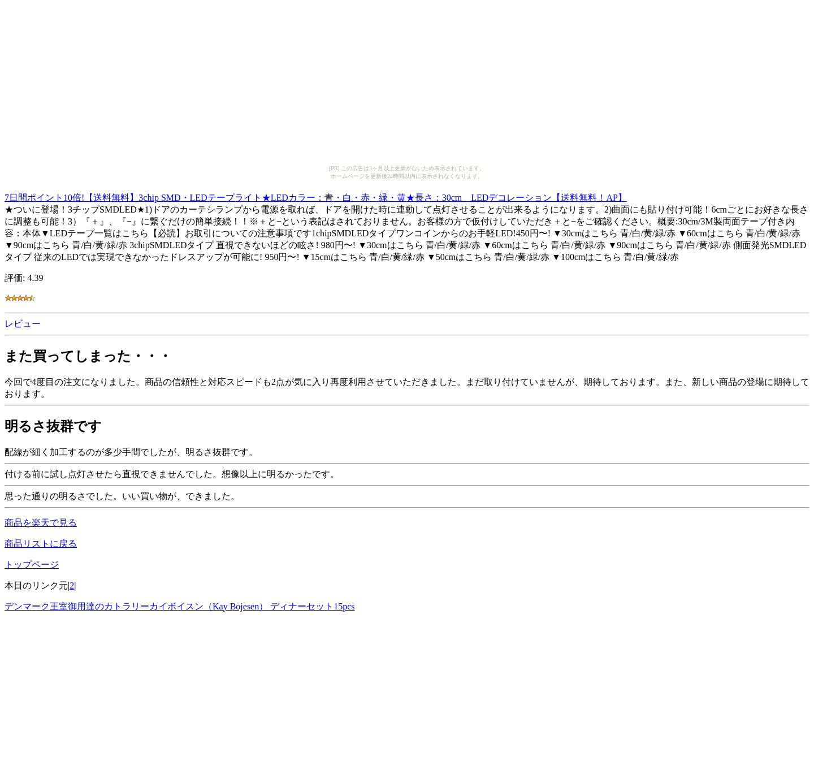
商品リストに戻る (41, 543)
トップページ (32, 564)
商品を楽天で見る (41, 522)
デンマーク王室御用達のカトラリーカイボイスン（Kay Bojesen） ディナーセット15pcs (180, 606)
